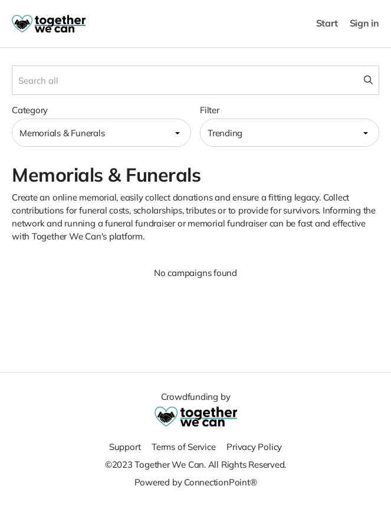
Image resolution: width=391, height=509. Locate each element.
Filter (209, 110)
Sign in (364, 23)
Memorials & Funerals (62, 133)
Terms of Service (183, 446)
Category (30, 110)
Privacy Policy (254, 446)
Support (124, 446)
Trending (225, 133)
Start (327, 23)
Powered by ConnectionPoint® (195, 482)
